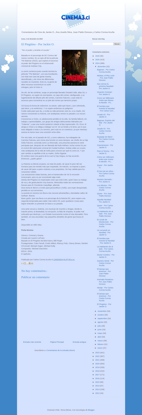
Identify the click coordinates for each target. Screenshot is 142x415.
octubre (101, 315)
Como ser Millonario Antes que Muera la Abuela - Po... (105, 100)
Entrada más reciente (32, 342)
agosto (101, 322)
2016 (97, 378)
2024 (97, 63)
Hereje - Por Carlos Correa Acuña (105, 289)
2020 (97, 364)
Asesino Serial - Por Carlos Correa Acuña (105, 263)
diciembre (102, 66)
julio (100, 326)
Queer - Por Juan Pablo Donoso (104, 194)
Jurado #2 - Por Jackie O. (103, 115)
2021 (97, 360)
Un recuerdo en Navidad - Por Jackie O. (104, 232)
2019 (97, 367)
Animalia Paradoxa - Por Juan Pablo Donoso (105, 281)
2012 (97, 393)
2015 (97, 382)
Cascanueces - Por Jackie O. (105, 146)
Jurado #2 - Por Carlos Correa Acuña (104, 131)
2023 (97, 352)
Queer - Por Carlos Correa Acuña (105, 206)
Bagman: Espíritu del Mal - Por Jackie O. (106, 122)
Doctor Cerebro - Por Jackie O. (106, 256)
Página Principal (57, 342)
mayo (100, 333)
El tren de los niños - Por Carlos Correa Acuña (105, 173)
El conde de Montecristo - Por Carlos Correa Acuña (105, 223)
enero (100, 348)
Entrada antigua (79, 342)
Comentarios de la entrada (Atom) (60, 350)
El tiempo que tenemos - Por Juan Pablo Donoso (104, 272)
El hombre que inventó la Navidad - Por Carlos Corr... (106, 108)
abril (100, 337)
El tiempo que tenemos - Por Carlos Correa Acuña (104, 297)
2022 (97, 356)
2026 (97, 56)
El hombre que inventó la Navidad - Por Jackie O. (105, 240)
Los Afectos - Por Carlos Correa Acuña (104, 187)
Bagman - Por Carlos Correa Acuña (106, 71)
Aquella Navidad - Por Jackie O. (104, 200)
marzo (100, 341)
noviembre (102, 311)
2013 (97, 389)
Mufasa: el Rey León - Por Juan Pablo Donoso (105, 77)
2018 (97, 371)
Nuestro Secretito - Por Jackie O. (105, 180)
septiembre (102, 318)
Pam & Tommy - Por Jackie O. (105, 152)
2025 (97, 59)
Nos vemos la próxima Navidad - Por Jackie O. (105, 86)
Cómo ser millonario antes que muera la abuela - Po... (105, 159)
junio (100, 329)
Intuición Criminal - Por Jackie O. (105, 93)
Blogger (91, 410)
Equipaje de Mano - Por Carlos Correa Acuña (105, 139)
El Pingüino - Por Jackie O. (104, 305)
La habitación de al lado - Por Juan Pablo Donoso (105, 213)
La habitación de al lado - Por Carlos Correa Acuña (105, 248)
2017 (97, 375)
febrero (101, 344)
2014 (97, 386)
